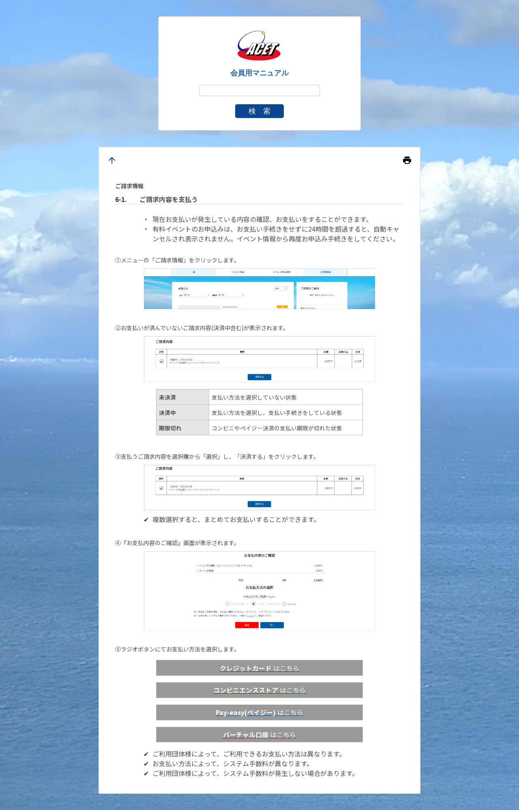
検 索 (259, 111)
